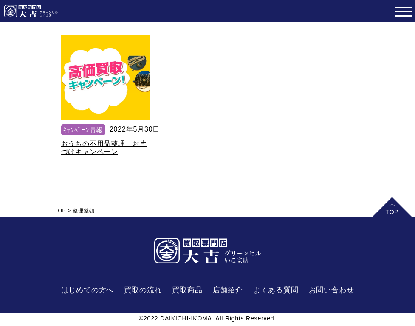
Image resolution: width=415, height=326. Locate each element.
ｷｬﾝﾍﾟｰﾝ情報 (83, 130)
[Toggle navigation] (403, 11)
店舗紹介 (228, 290)
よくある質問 (276, 290)
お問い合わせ (331, 290)
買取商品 (187, 290)
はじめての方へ (87, 290)
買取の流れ (143, 290)
